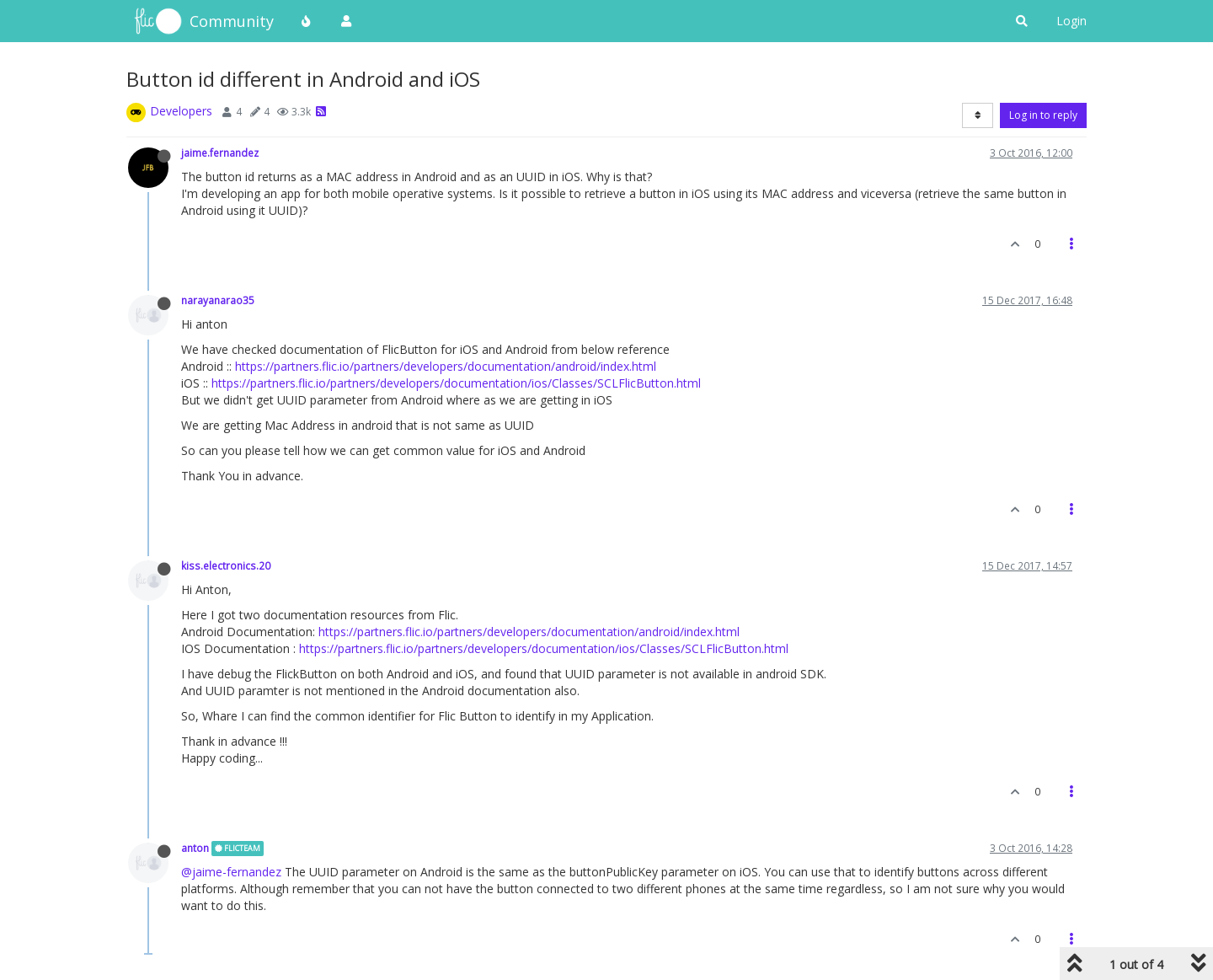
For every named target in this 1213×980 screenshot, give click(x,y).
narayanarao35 (217, 300)
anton (195, 847)
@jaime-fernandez (231, 872)
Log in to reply (1043, 115)
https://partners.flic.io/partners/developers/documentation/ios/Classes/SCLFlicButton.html (456, 383)
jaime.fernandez (220, 152)
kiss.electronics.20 (225, 565)
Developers (181, 111)
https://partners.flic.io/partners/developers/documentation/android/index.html (445, 366)
